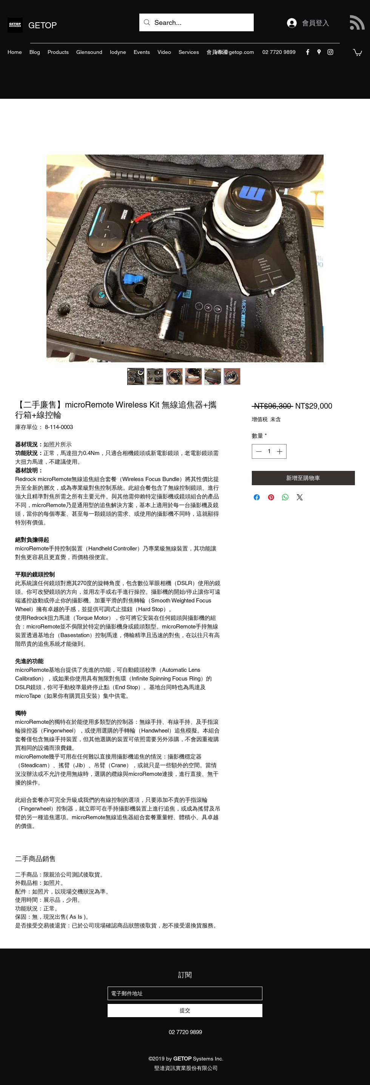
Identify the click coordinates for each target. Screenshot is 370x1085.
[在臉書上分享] (256, 497)
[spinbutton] (269, 451)
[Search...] (196, 23)
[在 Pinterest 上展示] (271, 497)
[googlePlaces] (319, 52)
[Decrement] (258, 451)
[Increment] (280, 451)
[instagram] (330, 52)
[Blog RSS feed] (357, 23)
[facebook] (307, 52)
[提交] (185, 1010)
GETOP (42, 25)
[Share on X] (299, 497)
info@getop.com (234, 52)
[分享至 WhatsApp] (285, 497)
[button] (357, 52)
